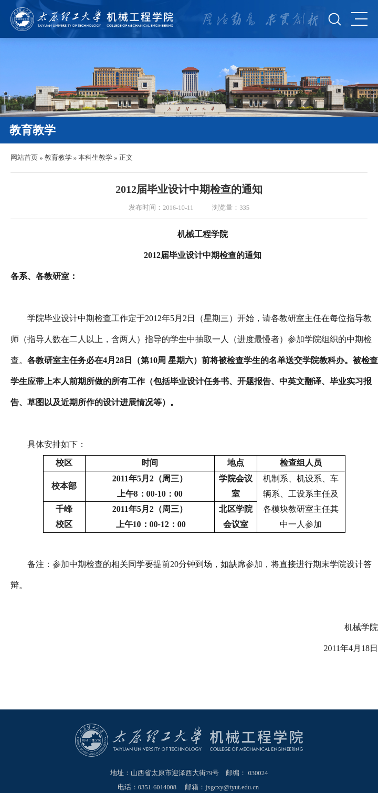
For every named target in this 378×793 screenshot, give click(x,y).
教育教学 (58, 157)
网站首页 (24, 157)
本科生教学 (95, 157)
